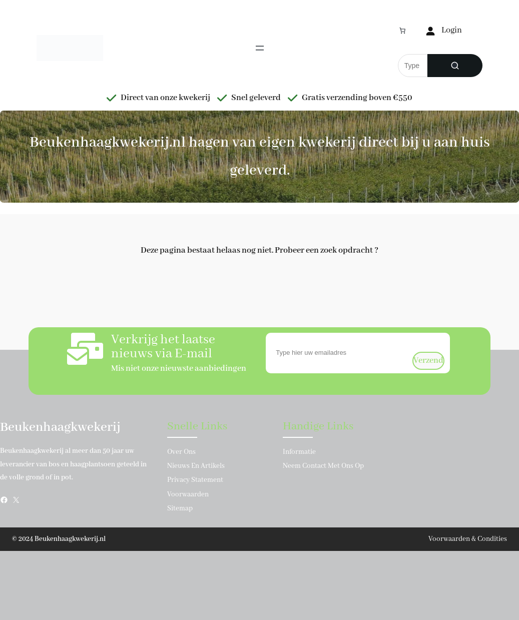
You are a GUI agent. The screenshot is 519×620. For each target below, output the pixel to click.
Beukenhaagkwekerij (60, 427)
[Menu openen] (259, 48)
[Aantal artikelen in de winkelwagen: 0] (402, 30)
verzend (428, 360)
